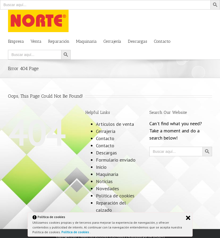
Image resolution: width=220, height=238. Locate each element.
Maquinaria (107, 174)
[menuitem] (19, 41)
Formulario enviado (116, 160)
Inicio (101, 167)
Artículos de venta (115, 124)
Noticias (104, 181)
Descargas (106, 153)
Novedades (107, 188)
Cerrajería (105, 131)
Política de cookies (75, 232)
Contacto (105, 138)
